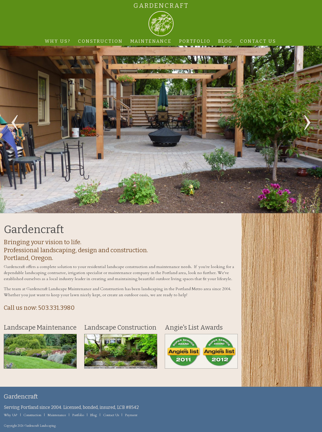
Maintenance (151, 41)
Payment (131, 415)
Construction (100, 41)
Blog (225, 41)
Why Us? (57, 41)
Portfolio (195, 41)
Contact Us (258, 41)
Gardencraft (161, 6)
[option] (161, 129)
